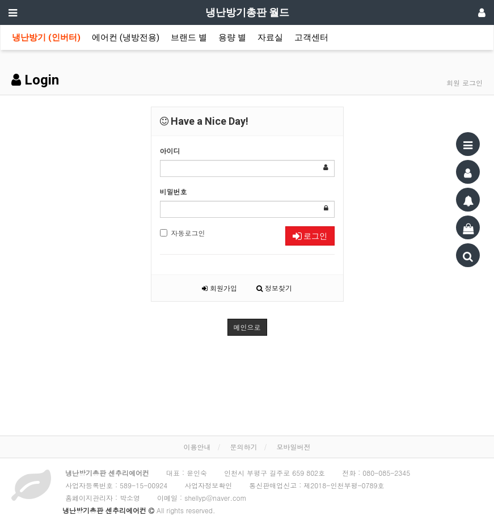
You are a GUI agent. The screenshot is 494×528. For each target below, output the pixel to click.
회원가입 (219, 288)
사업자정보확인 (208, 485)
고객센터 (311, 37)
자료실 (270, 37)
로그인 (310, 235)
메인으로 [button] (247, 327)
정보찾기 (274, 288)
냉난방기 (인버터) (46, 37)
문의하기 (243, 446)
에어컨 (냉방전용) (125, 37)
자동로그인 (182, 233)
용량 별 (232, 37)
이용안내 (196, 446)
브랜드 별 (189, 37)
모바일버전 (294, 446)
